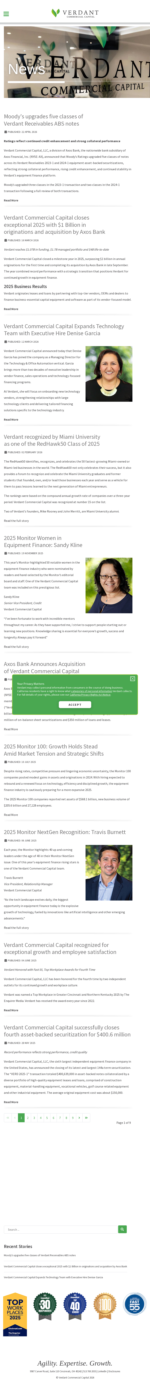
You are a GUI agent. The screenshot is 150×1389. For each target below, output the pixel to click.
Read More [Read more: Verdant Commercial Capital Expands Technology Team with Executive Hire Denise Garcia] (11, 419)
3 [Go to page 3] (34, 1118)
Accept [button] (75, 704)
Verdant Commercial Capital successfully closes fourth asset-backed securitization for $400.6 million (67, 1031)
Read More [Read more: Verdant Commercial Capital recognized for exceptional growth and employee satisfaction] (11, 1010)
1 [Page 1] (21, 1118)
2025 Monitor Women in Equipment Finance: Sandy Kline (43, 541)
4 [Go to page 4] (40, 1118)
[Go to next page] (79, 1117)
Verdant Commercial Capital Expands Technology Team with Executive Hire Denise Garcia (64, 329)
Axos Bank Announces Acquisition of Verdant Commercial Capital (44, 667)
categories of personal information (91, 691)
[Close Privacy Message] (132, 678)
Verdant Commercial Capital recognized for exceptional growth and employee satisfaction (60, 948)
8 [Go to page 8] (66, 1118)
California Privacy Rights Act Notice (90, 694)
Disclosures (114, 1371)
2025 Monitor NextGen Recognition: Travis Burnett (65, 832)
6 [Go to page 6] (53, 1118)
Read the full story (16, 521)
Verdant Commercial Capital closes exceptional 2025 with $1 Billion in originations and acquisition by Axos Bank (54, 224)
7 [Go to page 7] (60, 1118)
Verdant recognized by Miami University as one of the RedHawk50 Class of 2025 (52, 440)
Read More (11, 729)
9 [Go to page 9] (73, 1118)
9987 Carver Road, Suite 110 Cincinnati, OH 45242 (55, 1371)
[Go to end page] (86, 1117)
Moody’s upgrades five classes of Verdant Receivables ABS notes (43, 120)
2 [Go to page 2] (28, 1118)
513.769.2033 (89, 1371)
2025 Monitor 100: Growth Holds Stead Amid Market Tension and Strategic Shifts (54, 750)
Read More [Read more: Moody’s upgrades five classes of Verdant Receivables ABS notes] (11, 200)
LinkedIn (102, 1371)
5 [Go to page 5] (47, 1118)
